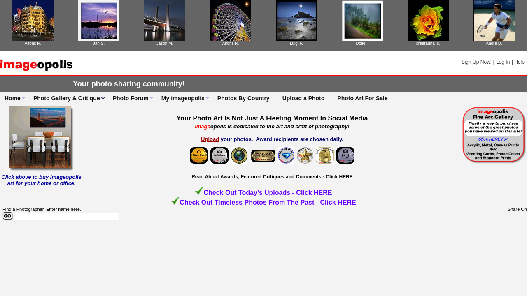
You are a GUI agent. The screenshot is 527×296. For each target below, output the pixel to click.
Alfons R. (33, 43)
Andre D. (494, 43)
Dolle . (362, 43)
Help (519, 62)
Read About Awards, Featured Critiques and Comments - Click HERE (272, 177)
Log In (503, 62)
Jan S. (99, 43)
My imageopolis (183, 98)
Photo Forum (131, 98)
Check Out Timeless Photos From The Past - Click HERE (268, 202)
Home (13, 98)
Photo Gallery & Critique (66, 98)
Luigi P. (296, 43)
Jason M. (164, 43)
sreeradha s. (428, 43)
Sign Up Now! (477, 62)
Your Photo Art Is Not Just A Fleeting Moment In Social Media (272, 118)
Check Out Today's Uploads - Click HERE (267, 192)
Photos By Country (243, 98)
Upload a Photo (303, 98)
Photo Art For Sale (362, 98)
